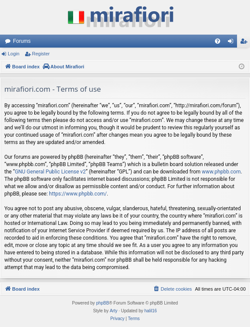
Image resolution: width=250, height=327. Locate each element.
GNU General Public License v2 (50, 172)
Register (41, 53)
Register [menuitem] (245, 43)
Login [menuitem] (232, 43)
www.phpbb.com (221, 172)
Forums (22, 41)
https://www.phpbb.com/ (78, 194)
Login (13, 53)
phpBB (102, 303)
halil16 (150, 310)
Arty (114, 310)
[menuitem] (217, 41)
